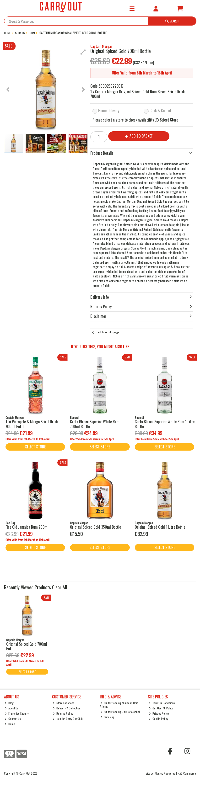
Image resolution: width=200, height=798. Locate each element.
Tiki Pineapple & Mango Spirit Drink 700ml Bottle (31, 424)
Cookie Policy (158, 719)
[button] (83, 52)
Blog (9, 703)
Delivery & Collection (67, 708)
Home (10, 724)
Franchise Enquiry (17, 713)
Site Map (107, 717)
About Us (11, 708)
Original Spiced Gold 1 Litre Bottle (160, 527)
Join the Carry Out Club (68, 719)
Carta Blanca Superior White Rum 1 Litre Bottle (165, 424)
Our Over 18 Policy (161, 708)
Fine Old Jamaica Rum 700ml (27, 527)
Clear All (59, 587)
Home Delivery (108, 110)
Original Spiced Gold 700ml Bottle (26, 646)
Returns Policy (63, 713)
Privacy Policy (159, 713)
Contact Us (13, 719)
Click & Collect (160, 110)
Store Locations (63, 703)
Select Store (169, 120)
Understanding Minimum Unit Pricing (119, 704)
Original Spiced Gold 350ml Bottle (95, 527)
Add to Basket (139, 136)
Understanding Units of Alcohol (120, 712)
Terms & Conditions (162, 703)
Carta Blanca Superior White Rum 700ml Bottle (94, 424)
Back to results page (107, 332)
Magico (159, 773)
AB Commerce (187, 773)
